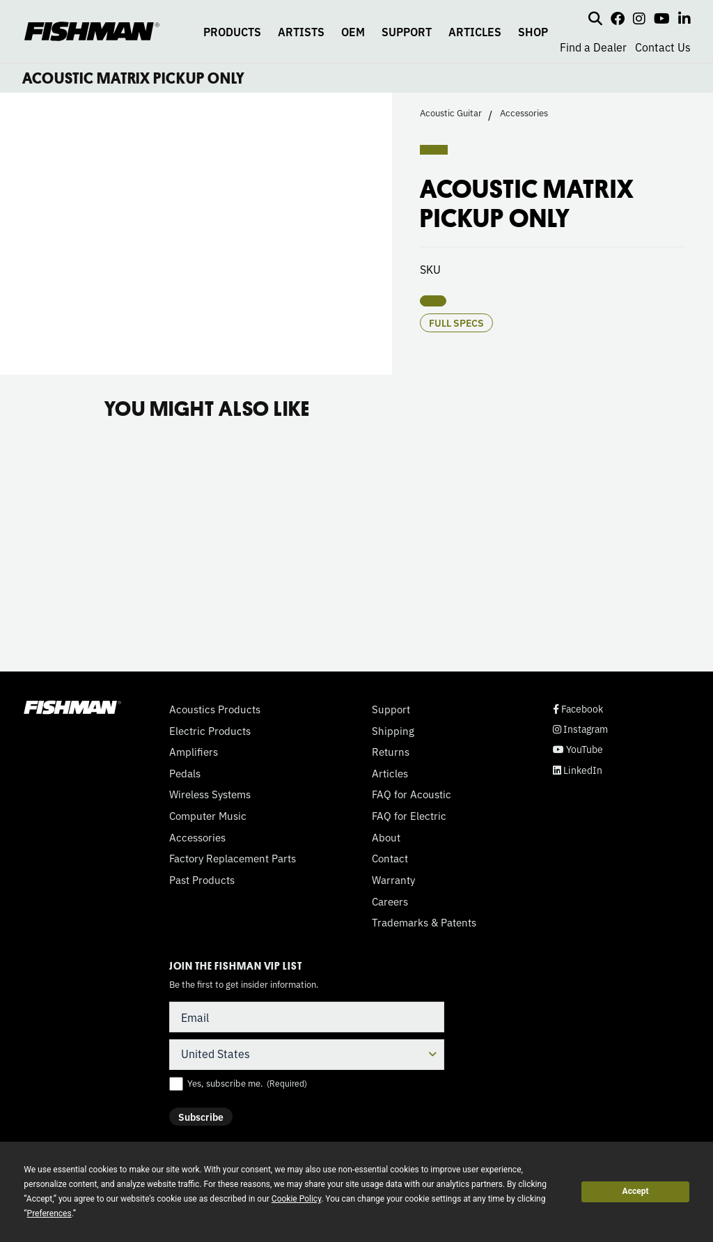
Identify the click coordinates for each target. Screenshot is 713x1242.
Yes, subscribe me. (247, 1083)
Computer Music (207, 816)
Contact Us (663, 46)
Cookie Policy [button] (296, 1199)
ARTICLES (474, 31)
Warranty (393, 880)
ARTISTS (301, 31)
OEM (353, 31)
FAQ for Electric (409, 816)
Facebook (578, 708)
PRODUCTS (232, 31)
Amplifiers (193, 752)
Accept (635, 1191)
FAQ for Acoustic (411, 794)
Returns (390, 752)
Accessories (524, 113)
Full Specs (456, 322)
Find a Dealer (593, 46)
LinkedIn (577, 770)
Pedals (185, 773)
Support (391, 709)
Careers (390, 901)
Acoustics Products (214, 709)
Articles (390, 773)
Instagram (580, 729)
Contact (390, 858)
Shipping (393, 731)
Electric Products (210, 731)
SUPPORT (407, 31)
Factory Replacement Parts (232, 858)
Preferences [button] (49, 1213)
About (386, 837)
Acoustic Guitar (451, 113)
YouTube (578, 749)
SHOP (533, 31)
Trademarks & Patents (424, 922)
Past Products (202, 880)
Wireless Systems (210, 794)
